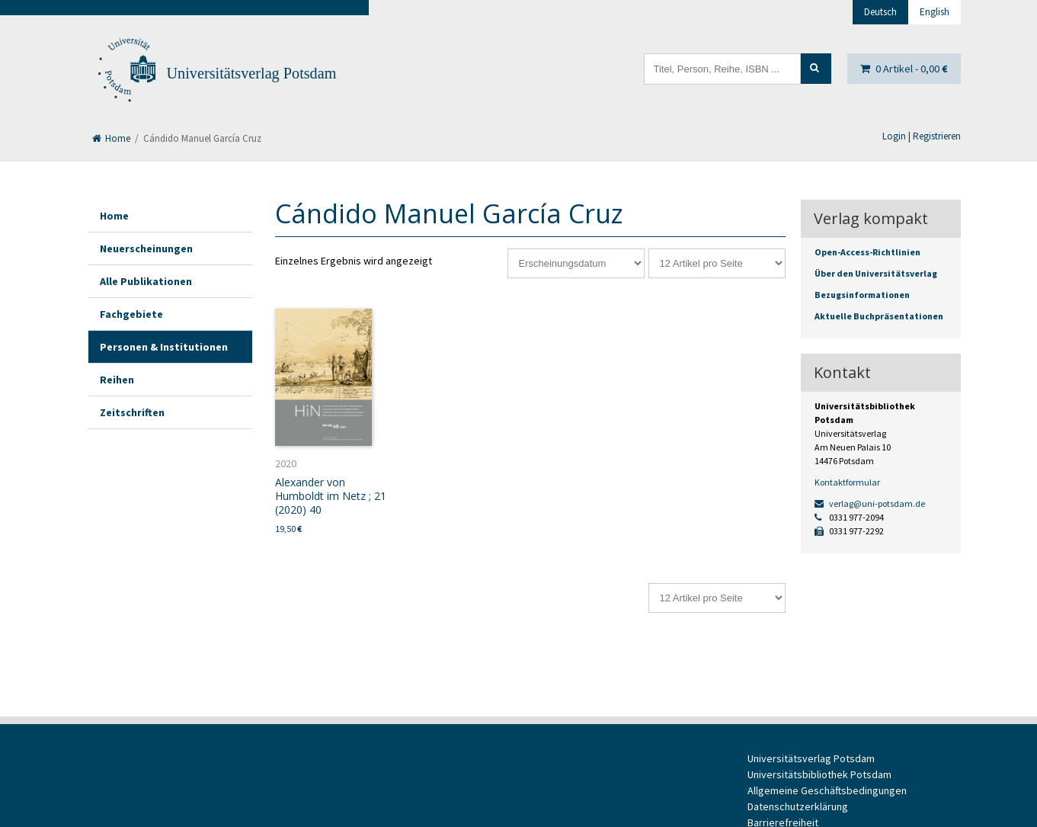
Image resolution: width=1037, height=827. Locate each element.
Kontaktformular (847, 482)
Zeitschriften (132, 412)
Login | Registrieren (921, 136)
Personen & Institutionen (164, 347)
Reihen (117, 379)
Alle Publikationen (146, 281)
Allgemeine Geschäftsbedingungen (827, 790)
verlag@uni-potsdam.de (870, 503)
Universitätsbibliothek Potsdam (819, 774)
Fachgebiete (131, 314)
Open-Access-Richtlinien (867, 252)
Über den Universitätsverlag (876, 273)
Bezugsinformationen (862, 294)
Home (111, 138)
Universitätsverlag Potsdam (252, 73)
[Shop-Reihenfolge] (576, 263)
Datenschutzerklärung (797, 806)
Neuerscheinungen (146, 248)
